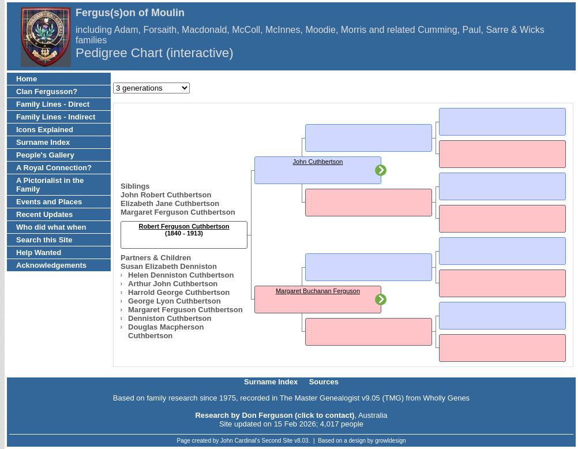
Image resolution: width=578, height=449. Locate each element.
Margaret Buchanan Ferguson (318, 290)
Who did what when (51, 227)
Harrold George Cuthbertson (179, 292)
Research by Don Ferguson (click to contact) (274, 415)
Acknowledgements (51, 265)
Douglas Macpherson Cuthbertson (166, 331)
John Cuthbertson (318, 161)
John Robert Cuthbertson (166, 194)
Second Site (277, 440)
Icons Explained (44, 129)
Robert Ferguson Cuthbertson (183, 226)
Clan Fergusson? (46, 91)
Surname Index (43, 142)
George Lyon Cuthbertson (174, 301)
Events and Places (49, 201)
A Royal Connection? (54, 167)
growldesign (390, 440)
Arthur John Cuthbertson (172, 283)
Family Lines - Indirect (55, 117)
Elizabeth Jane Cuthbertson (170, 203)
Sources (324, 381)
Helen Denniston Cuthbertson (181, 275)
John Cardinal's (240, 440)
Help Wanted (38, 252)
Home (26, 78)
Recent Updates (44, 214)
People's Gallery (45, 155)
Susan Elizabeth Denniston (169, 266)
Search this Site (44, 239)
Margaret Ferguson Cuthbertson (178, 212)
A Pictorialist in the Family (50, 184)
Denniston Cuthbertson (169, 318)
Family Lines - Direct (52, 104)
